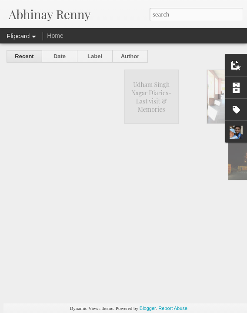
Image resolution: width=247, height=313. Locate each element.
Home (55, 35)
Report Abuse (172, 308)
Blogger (148, 308)
